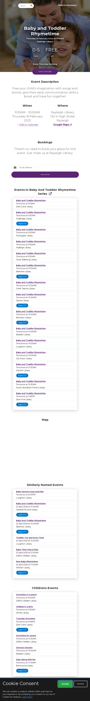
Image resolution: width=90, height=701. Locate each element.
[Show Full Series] (50, 194)
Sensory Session (24, 647)
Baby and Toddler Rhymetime (31, 200)
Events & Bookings (67, 5)
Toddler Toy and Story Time (30, 538)
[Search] (23, 5)
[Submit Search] (31, 5)
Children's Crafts (24, 606)
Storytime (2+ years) (26, 635)
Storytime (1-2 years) (26, 594)
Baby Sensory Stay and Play (30, 491)
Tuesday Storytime (25, 618)
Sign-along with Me (25, 659)
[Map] (45, 450)
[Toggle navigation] (13, 5)
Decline (80, 684)
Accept (65, 684)
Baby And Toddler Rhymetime (31, 520)
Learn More (27, 697)
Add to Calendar (27, 124)
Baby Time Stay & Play (27, 549)
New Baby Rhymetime (27, 561)
